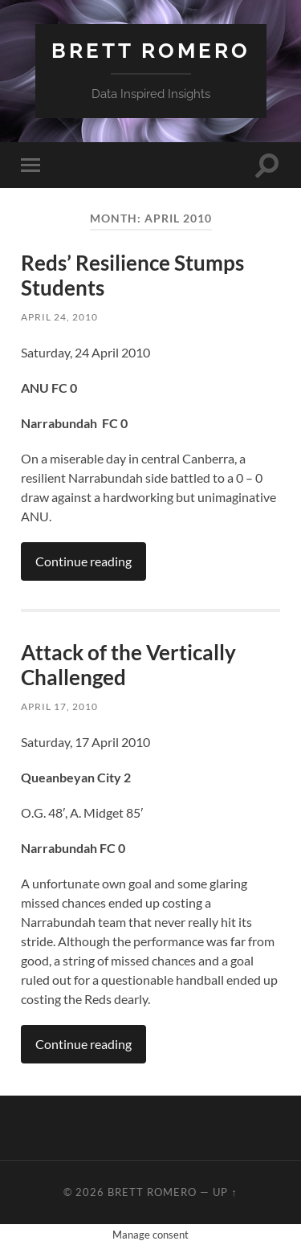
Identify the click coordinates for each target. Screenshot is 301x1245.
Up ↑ (225, 1192)
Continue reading (83, 561)
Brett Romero (150, 50)
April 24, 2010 (59, 317)
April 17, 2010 (59, 706)
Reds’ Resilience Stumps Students (132, 275)
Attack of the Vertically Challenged (128, 665)
